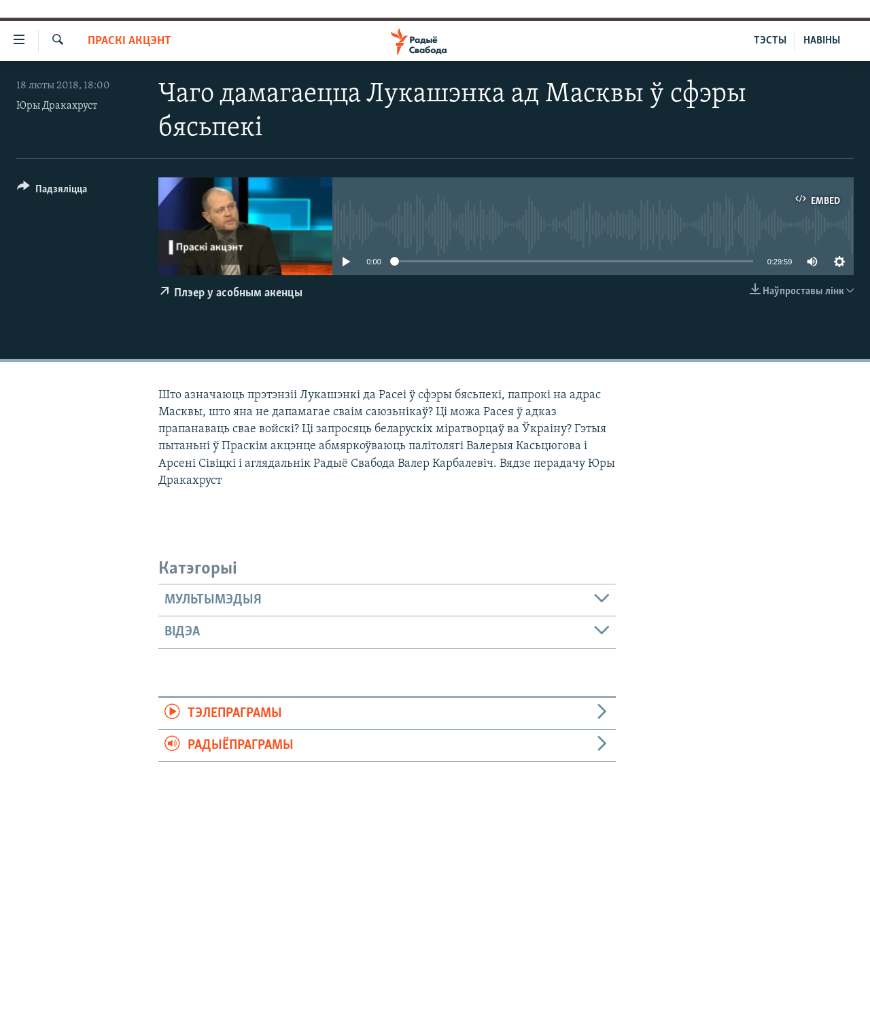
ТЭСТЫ (770, 40)
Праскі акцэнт (129, 41)
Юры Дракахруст (56, 106)
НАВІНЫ (821, 40)
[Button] (52, 191)
